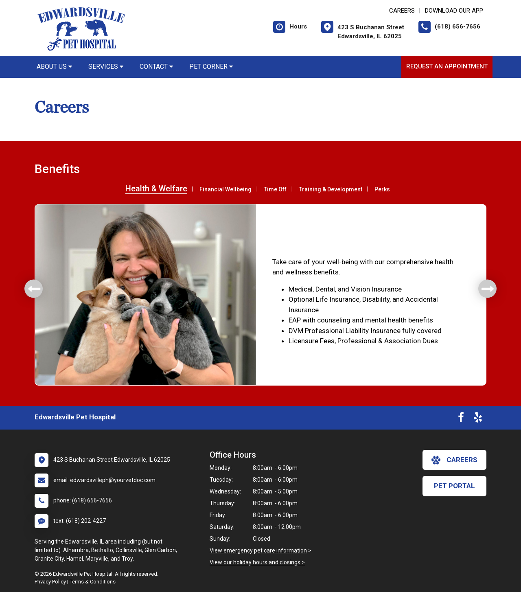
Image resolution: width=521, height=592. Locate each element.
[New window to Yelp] (477, 419)
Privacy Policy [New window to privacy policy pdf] (50, 582)
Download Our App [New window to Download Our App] (454, 10)
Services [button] (105, 66)
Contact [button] (156, 66)
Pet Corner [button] (211, 66)
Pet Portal (454, 486)
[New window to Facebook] (461, 419)
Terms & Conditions (93, 582)
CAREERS (402, 10)
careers (454, 460)
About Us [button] (54, 66)
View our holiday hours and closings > (257, 562)
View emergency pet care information (258, 550)
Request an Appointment (447, 66)
